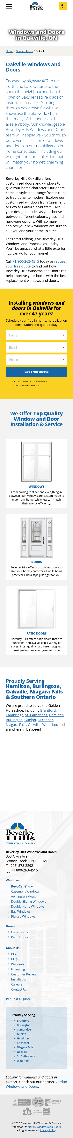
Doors (10, 926)
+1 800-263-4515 (25, 261)
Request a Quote (18, 999)
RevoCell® (19, 886)
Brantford (48, 710)
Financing (18, 969)
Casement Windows (25, 891)
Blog (14, 954)
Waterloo (49, 724)
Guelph (30, 719)
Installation (19, 979)
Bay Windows (20, 911)
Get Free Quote (36, 372)
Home (9, 51)
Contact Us (19, 989)
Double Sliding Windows (28, 901)
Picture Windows (23, 916)
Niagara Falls (16, 724)
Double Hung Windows (27, 906)
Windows (12, 880)
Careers (16, 984)
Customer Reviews (24, 974)
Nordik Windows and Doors (44, 1127)
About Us (12, 948)
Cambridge (14, 715)
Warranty (18, 964)
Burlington (14, 719)
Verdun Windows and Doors (36, 1084)
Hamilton (56, 715)
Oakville (34, 724)
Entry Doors (19, 932)
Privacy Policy (48, 1130)
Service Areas (24, 51)
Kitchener (45, 719)
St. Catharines (36, 715)
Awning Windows (23, 896)
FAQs (14, 959)
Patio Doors (19, 937)
